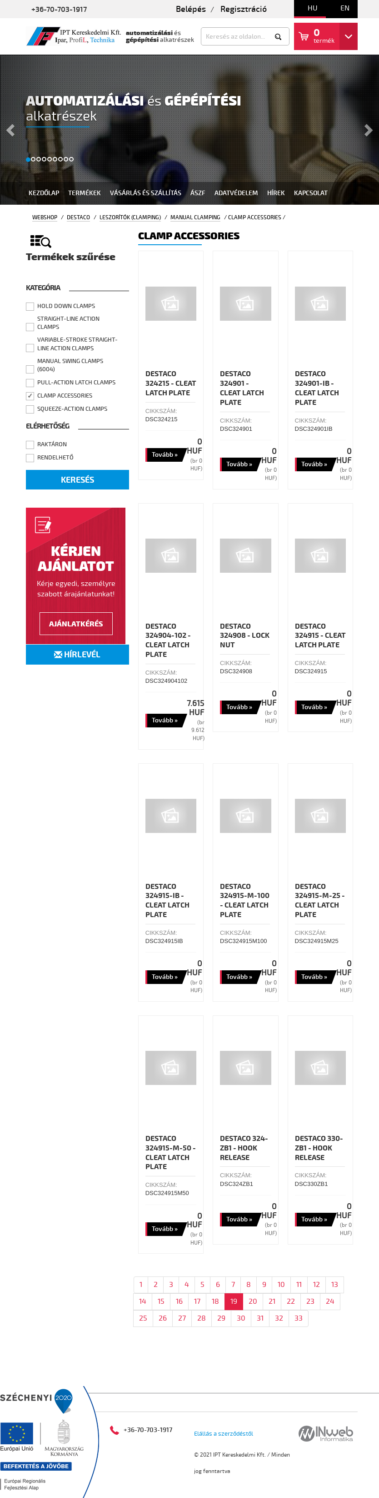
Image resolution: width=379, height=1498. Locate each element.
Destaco (78, 217)
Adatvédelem (236, 193)
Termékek (84, 193)
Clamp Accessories (64, 395)
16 (179, 1301)
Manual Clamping (195, 217)
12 (316, 1284)
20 (253, 1301)
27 (182, 1318)
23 (310, 1301)
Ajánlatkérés (76, 624)
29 (221, 1318)
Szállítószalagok (210, 1381)
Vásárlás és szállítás (145, 193)
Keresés (77, 480)
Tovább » (165, 455)
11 (299, 1284)
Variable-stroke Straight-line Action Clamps (77, 344)
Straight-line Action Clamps (68, 323)
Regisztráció (243, 9)
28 (201, 1318)
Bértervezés (143, 1381)
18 (215, 1301)
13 (334, 1284)
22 (291, 1301)
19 (233, 1301)
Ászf (197, 193)
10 (281, 1284)
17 (197, 1301)
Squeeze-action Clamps (72, 409)
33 (298, 1318)
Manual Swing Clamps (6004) (70, 365)
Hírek (276, 193)
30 (241, 1318)
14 (142, 1301)
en (344, 8)
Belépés (191, 9)
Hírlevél (77, 655)
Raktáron (52, 444)
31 (260, 1318)
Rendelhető (55, 457)
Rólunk (298, 1381)
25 (143, 1318)
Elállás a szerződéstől (223, 1433)
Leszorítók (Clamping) (130, 217)
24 (330, 1301)
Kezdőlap (44, 193)
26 (163, 1318)
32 (279, 1318)
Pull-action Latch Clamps (76, 382)
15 (161, 1301)
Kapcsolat (311, 193)
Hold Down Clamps (66, 306)
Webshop (44, 217)
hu (313, 8)
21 (272, 1301)
